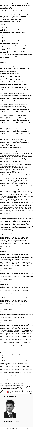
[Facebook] (24, 428)
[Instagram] (27, 428)
